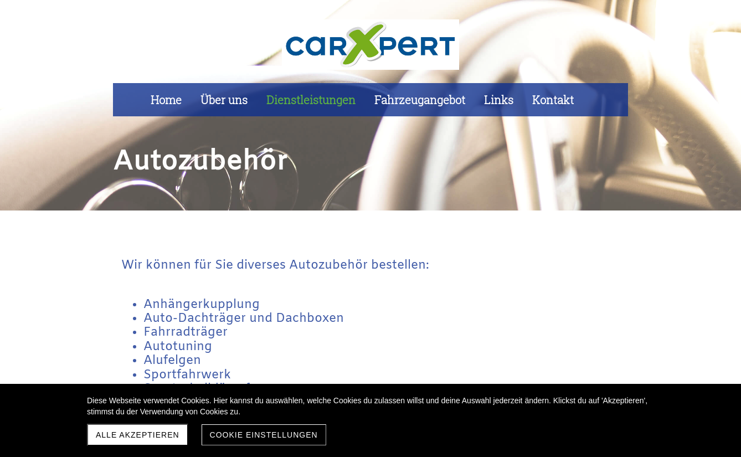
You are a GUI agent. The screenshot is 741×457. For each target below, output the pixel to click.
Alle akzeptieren (137, 434)
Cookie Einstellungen (264, 434)
